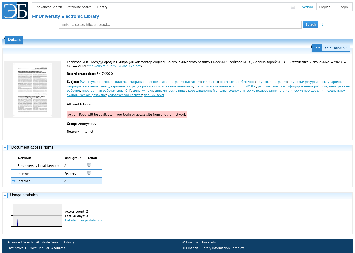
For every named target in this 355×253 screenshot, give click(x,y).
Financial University (201, 242)
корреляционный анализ (207, 90)
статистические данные (213, 86)
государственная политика (107, 81)
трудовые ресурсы (303, 81)
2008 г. (238, 86)
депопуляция (143, 90)
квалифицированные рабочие (304, 86)
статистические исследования (302, 90)
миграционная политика (148, 81)
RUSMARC (341, 48)
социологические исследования (253, 90)
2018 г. (250, 86)
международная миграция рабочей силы (132, 86)
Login (343, 7)
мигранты (210, 81)
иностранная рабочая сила (103, 90)
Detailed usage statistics (83, 220)
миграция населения (185, 81)
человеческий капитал (125, 95)
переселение (229, 81)
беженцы (248, 81)
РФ (82, 81)
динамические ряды (170, 90)
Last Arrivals (16, 248)
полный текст (154, 95)
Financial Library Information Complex (215, 248)
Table (327, 48)
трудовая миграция (272, 81)
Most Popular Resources (47, 248)
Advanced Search (49, 7)
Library (102, 7)
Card (317, 48)
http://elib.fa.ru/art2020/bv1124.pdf (114, 66)
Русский (307, 7)
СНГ (128, 90)
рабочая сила (268, 86)
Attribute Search (79, 7)
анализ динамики (179, 86)
